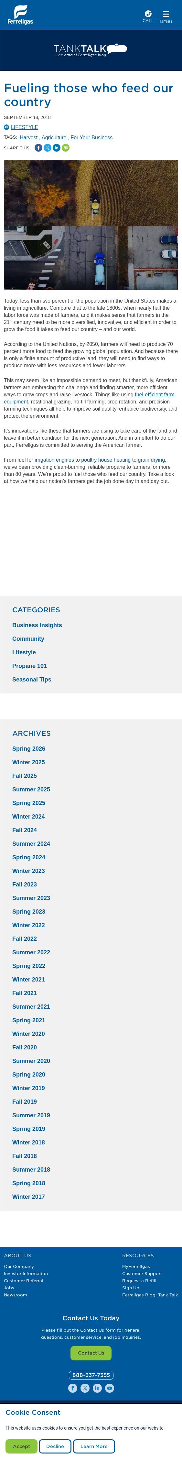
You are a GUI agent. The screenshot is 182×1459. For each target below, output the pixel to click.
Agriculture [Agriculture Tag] (54, 137)
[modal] (91, 1431)
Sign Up (130, 1287)
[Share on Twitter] (47, 148)
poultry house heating (106, 460)
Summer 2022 (31, 952)
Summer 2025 (31, 789)
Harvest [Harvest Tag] (28, 137)
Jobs (9, 1287)
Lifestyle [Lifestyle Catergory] (24, 127)
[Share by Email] (66, 148)
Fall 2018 (24, 1156)
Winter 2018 (28, 1142)
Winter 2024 (28, 816)
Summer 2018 (31, 1169)
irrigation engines (54, 460)
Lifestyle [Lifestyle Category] (24, 652)
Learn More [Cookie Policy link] (94, 1446)
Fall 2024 (24, 830)
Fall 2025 (24, 776)
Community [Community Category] (28, 639)
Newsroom (15, 1295)
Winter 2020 (28, 1034)
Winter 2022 (28, 925)
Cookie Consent (32, 1412)
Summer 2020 (31, 1061)
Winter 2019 (28, 1088)
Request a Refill (139, 1280)
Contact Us (91, 1353)
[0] (91, 1375)
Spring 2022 (28, 966)
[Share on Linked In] (56, 148)
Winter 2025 (28, 762)
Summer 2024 (31, 844)
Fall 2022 (24, 939)
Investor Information (26, 1273)
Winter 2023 (28, 871)
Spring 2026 (28, 749)
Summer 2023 (31, 898)
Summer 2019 (31, 1115)
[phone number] (148, 17)
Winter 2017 (28, 1197)
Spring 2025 (28, 803)
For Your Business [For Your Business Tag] (91, 137)
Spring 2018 (28, 1183)
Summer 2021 (31, 1006)
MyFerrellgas (136, 1266)
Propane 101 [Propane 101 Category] (29, 666)
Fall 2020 (24, 1047)
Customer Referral (23, 1280)
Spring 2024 (28, 857)
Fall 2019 (24, 1102)
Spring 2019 (28, 1129)
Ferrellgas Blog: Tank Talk (150, 1295)
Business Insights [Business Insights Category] (37, 625)
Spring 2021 (28, 1020)
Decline (55, 1446)
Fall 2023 (24, 884)
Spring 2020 (28, 1074)
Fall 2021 (24, 993)
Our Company (19, 1266)
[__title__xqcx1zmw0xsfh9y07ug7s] (20, 15)
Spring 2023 (28, 911)
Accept (21, 1446)
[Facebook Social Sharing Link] (38, 148)
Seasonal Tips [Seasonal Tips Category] (31, 679)
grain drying (151, 460)
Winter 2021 (28, 979)
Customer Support (142, 1273)
